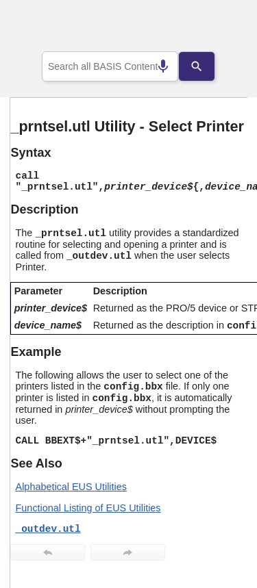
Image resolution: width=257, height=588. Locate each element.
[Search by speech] (152, 66)
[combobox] (110, 66)
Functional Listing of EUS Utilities (88, 507)
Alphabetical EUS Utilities (71, 486)
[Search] (206, 66)
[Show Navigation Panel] (219, 28)
